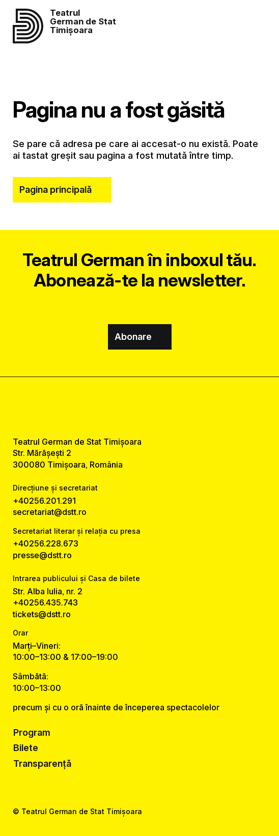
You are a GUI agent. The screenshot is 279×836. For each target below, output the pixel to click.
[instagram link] (139, 406)
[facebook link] (113, 406)
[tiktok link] (166, 406)
